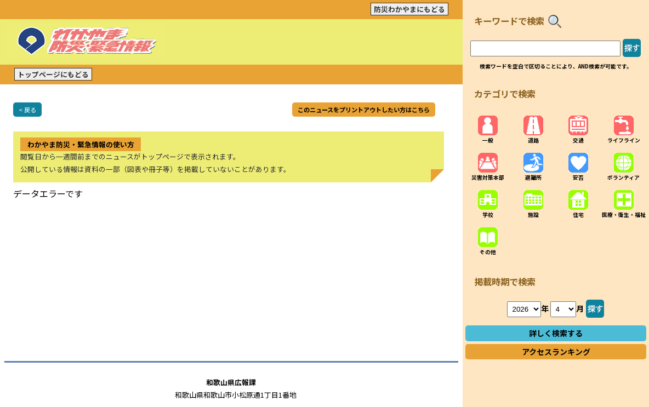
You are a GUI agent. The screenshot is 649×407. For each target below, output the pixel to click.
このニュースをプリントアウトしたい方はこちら (364, 109)
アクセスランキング (556, 351)
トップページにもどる (53, 74)
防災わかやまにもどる (409, 9)
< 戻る (27, 109)
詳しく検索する (556, 333)
